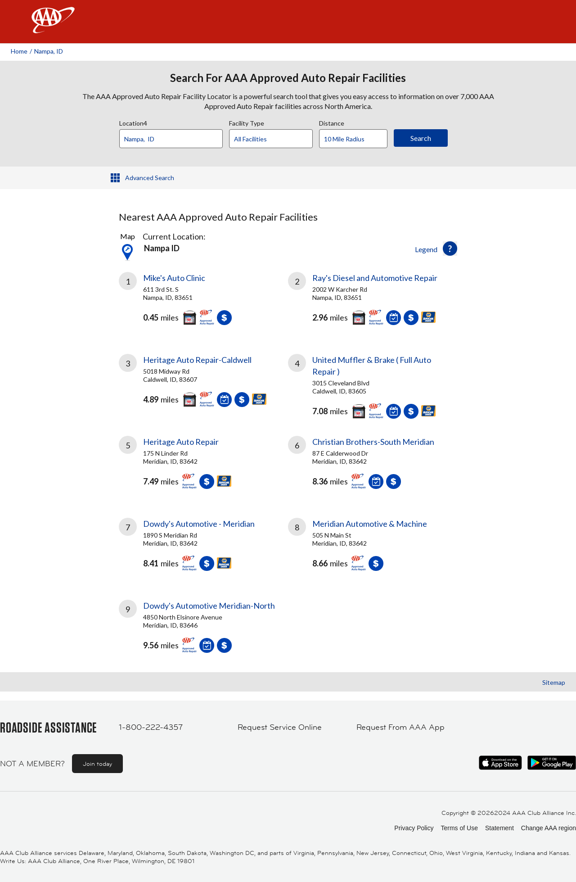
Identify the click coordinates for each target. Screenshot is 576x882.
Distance (331, 122)
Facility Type (246, 122)
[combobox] (174, 136)
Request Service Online (280, 727)
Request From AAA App (400, 727)
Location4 (133, 122)
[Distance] (357, 139)
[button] (450, 248)
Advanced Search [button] (149, 177)
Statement (499, 828)
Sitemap (553, 682)
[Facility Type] (278, 139)
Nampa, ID (48, 51)
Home (19, 51)
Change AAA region (548, 828)
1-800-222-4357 (151, 727)
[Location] (171, 138)
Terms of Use (459, 828)
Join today (97, 764)
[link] (203, 302)
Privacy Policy (413, 828)
